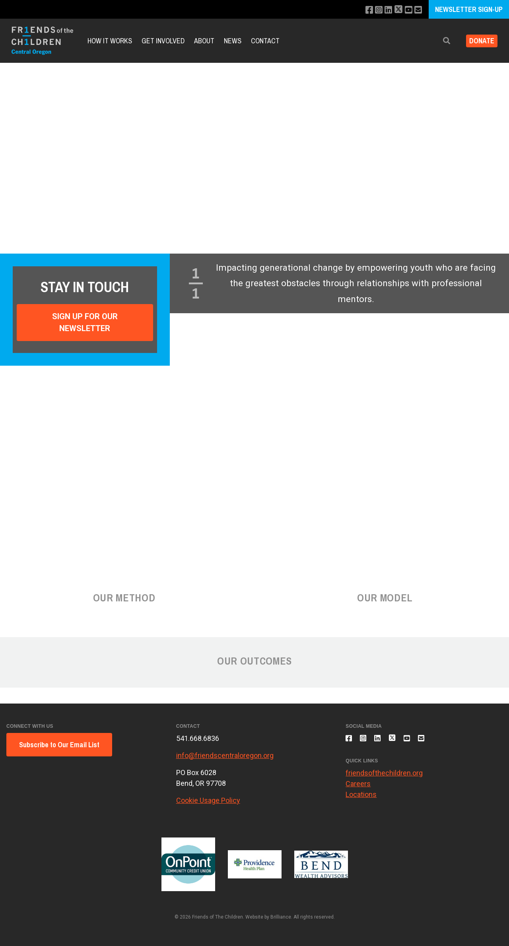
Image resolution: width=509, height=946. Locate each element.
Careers (358, 788)
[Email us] (417, 10)
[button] (440, 40)
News (232, 41)
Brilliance (280, 917)
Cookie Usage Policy (208, 800)
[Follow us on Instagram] (373, 10)
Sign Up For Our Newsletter (85, 322)
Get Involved (163, 41)
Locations (361, 799)
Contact (265, 41)
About (204, 41)
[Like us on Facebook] (362, 10)
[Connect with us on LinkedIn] (384, 10)
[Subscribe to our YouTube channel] (406, 10)
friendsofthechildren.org (384, 777)
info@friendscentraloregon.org (225, 755)
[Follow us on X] (395, 10)
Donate (478, 41)
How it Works (109, 41)
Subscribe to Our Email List (59, 745)
